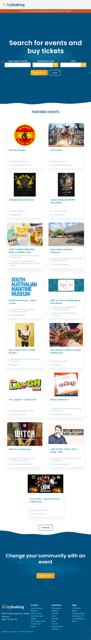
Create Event (45, 576)
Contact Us (76, 608)
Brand (74, 621)
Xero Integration (78, 619)
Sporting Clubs (57, 626)
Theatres (55, 629)
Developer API (78, 616)
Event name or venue (18, 61)
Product (34, 611)
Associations (56, 608)
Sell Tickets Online (38, 621)
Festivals (55, 619)
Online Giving (36, 613)
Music (54, 621)
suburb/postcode (45, 61)
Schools (55, 624)
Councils (55, 613)
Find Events (39, 73)
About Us (5, 632)
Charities (55, 611)
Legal (14, 632)
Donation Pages (37, 616)
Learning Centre (78, 613)
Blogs (74, 611)
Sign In (33, 626)
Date (73, 61)
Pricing (33, 619)
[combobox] (45, 65)
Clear (54, 73)
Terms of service (26, 632)
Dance (54, 616)
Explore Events (37, 608)
